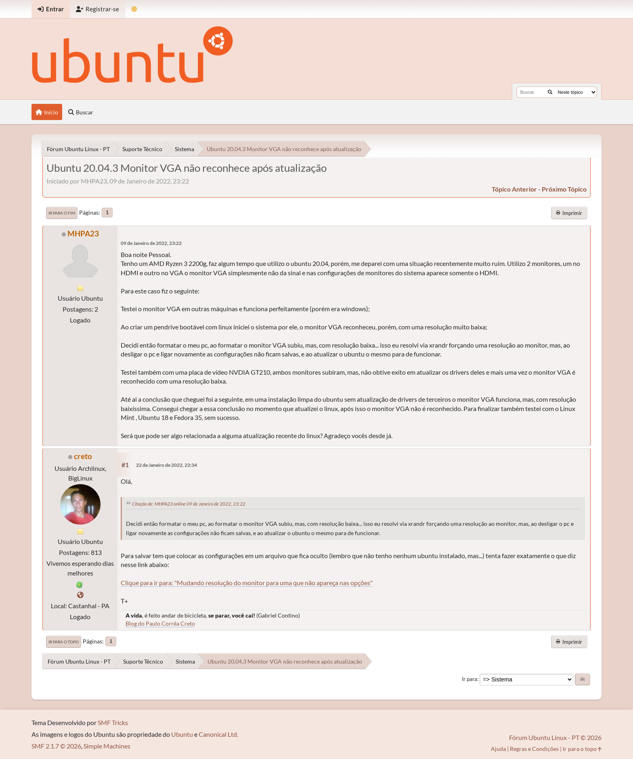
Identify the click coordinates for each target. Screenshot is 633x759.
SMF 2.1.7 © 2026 (56, 746)
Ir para (469, 679)
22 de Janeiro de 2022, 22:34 (166, 465)
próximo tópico (564, 189)
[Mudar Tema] (134, 9)
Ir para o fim (61, 213)
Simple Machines (107, 746)
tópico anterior (514, 189)
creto (83, 456)
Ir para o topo (63, 641)
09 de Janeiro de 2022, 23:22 (151, 243)
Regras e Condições (534, 748)
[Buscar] (550, 92)
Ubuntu (182, 734)
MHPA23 (83, 233)
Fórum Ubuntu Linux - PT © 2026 (555, 737)
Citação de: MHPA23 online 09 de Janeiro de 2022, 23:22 (188, 504)
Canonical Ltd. (218, 734)
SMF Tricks (113, 722)
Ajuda (498, 748)
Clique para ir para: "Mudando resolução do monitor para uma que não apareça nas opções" (247, 582)
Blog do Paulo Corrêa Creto (160, 623)
